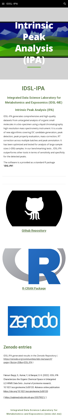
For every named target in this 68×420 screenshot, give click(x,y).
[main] (34, 43)
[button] (3, 3)
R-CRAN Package (34, 288)
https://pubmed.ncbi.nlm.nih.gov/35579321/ (25, 397)
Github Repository (34, 230)
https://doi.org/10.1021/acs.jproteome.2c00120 (25, 391)
